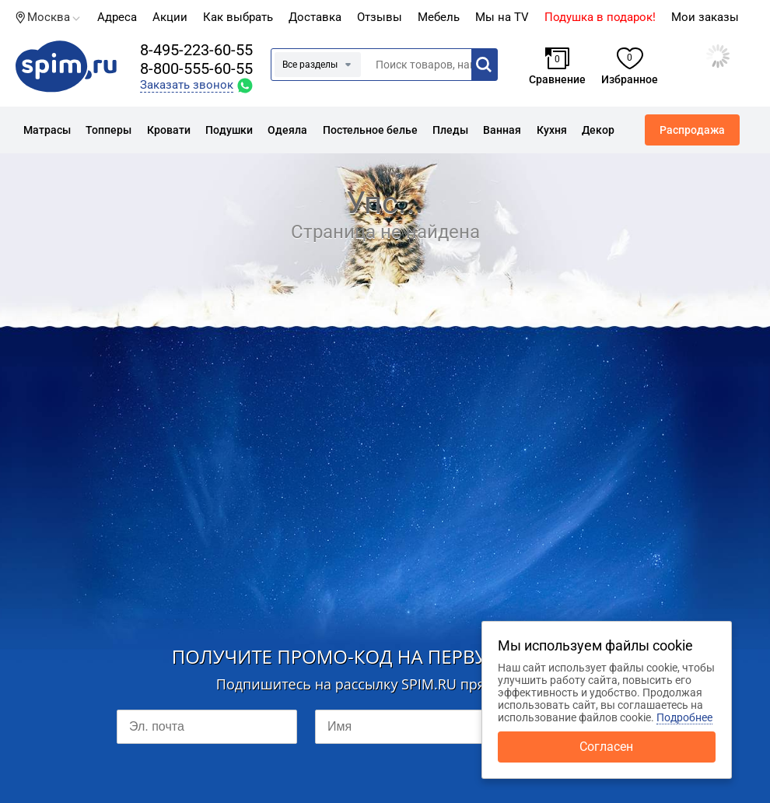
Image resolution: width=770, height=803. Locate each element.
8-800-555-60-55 (196, 68)
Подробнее (684, 717)
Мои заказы (705, 17)
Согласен (606, 746)
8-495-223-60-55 (196, 49)
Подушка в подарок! (600, 17)
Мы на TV (502, 17)
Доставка (315, 17)
